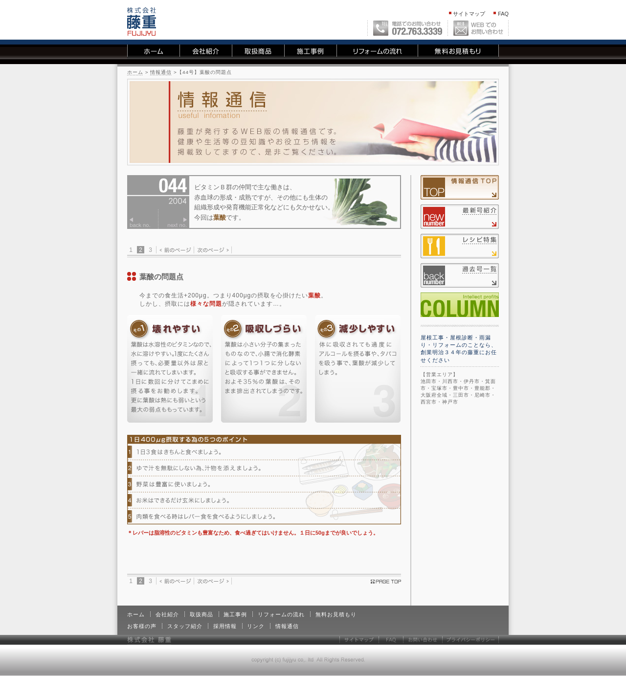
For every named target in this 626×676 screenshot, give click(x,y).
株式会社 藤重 (141, 21)
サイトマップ (469, 14)
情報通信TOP (460, 187)
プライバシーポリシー (470, 640)
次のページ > (213, 249)
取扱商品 (258, 52)
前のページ (142, 219)
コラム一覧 (460, 305)
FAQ (503, 14)
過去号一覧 (460, 275)
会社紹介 (205, 52)
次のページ (173, 219)
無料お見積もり (458, 52)
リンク (256, 626)
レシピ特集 (460, 246)
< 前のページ (175, 249)
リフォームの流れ (377, 52)
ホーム (153, 52)
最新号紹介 (460, 216)
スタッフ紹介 (184, 626)
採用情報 (225, 626)
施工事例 (310, 52)
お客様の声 (141, 626)
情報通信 (161, 72)
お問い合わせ (422, 640)
